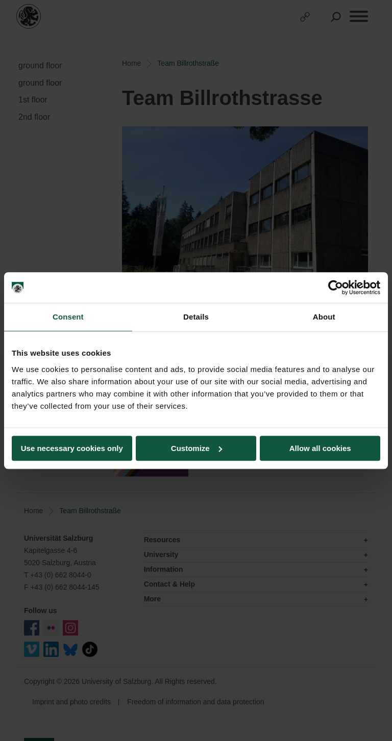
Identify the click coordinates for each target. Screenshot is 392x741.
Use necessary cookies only (72, 448)
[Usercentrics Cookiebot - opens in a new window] (335, 287)
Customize (196, 448)
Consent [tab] (68, 316)
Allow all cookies (320, 448)
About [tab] (324, 316)
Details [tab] (196, 316)
